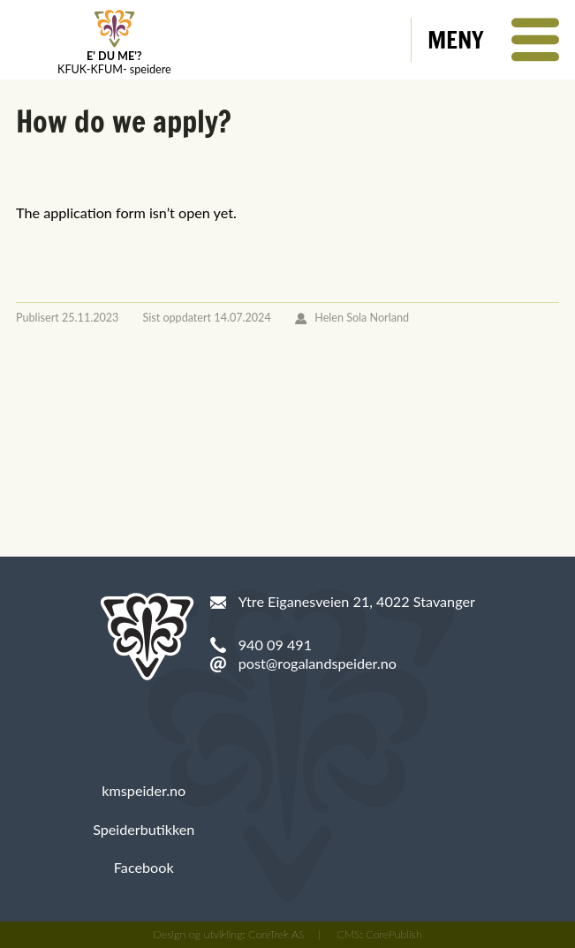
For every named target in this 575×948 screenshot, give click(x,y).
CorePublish (394, 934)
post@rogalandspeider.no (317, 663)
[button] (493, 40)
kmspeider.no (143, 790)
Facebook (144, 867)
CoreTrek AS (276, 934)
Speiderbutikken (143, 829)
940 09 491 (275, 644)
